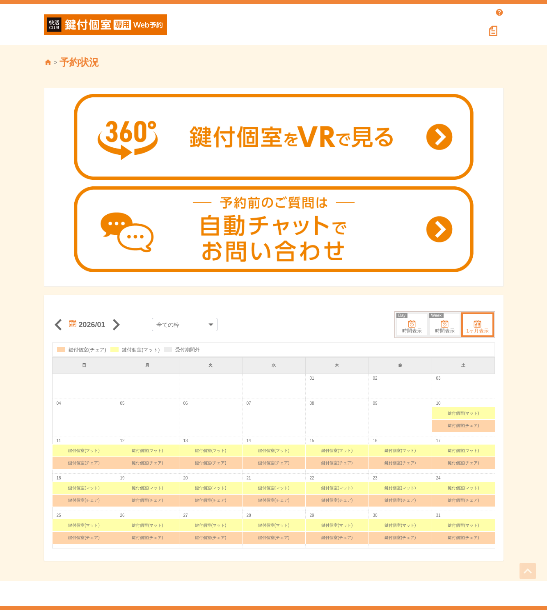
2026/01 (87, 325)
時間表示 (409, 324)
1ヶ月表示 (477, 327)
